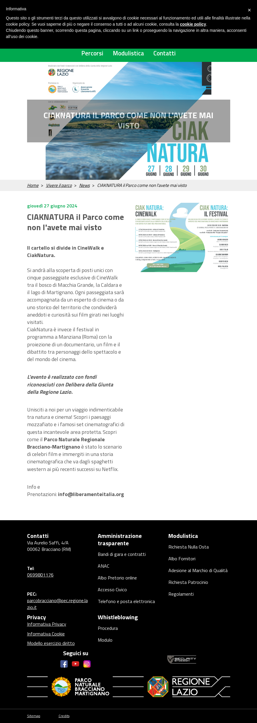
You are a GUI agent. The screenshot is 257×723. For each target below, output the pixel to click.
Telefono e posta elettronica (126, 601)
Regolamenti (181, 593)
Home (33, 185)
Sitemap (33, 716)
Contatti (164, 53)
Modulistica (128, 53)
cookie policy (193, 24)
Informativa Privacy (46, 624)
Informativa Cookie (46, 633)
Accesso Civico (112, 589)
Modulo (105, 639)
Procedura (108, 628)
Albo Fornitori (181, 558)
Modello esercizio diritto (51, 643)
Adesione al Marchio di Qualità (198, 570)
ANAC (103, 565)
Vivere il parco (59, 185)
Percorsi (92, 53)
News (84, 185)
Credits (64, 716)
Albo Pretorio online (117, 577)
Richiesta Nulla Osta (188, 546)
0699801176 (40, 574)
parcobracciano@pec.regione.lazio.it (57, 603)
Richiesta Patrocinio (188, 582)
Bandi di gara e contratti (122, 554)
